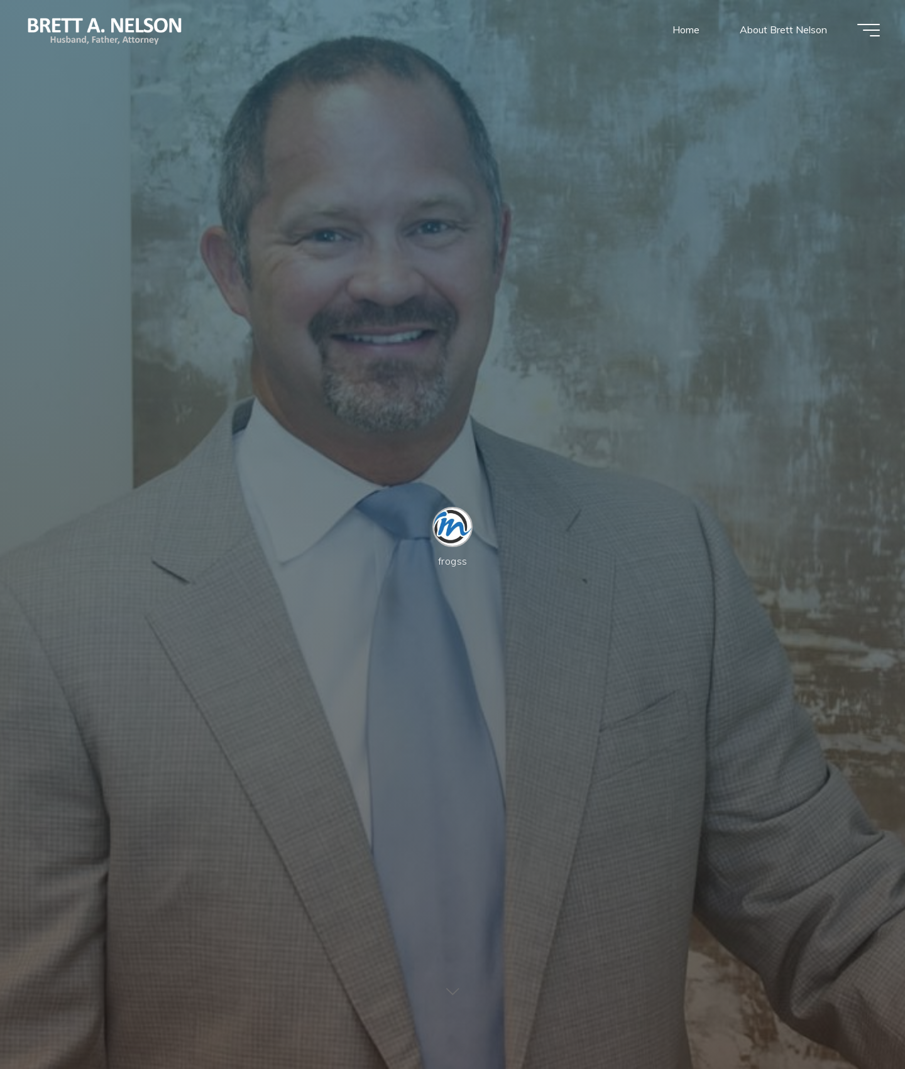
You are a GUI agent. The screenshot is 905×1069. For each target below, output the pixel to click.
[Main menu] (868, 30)
